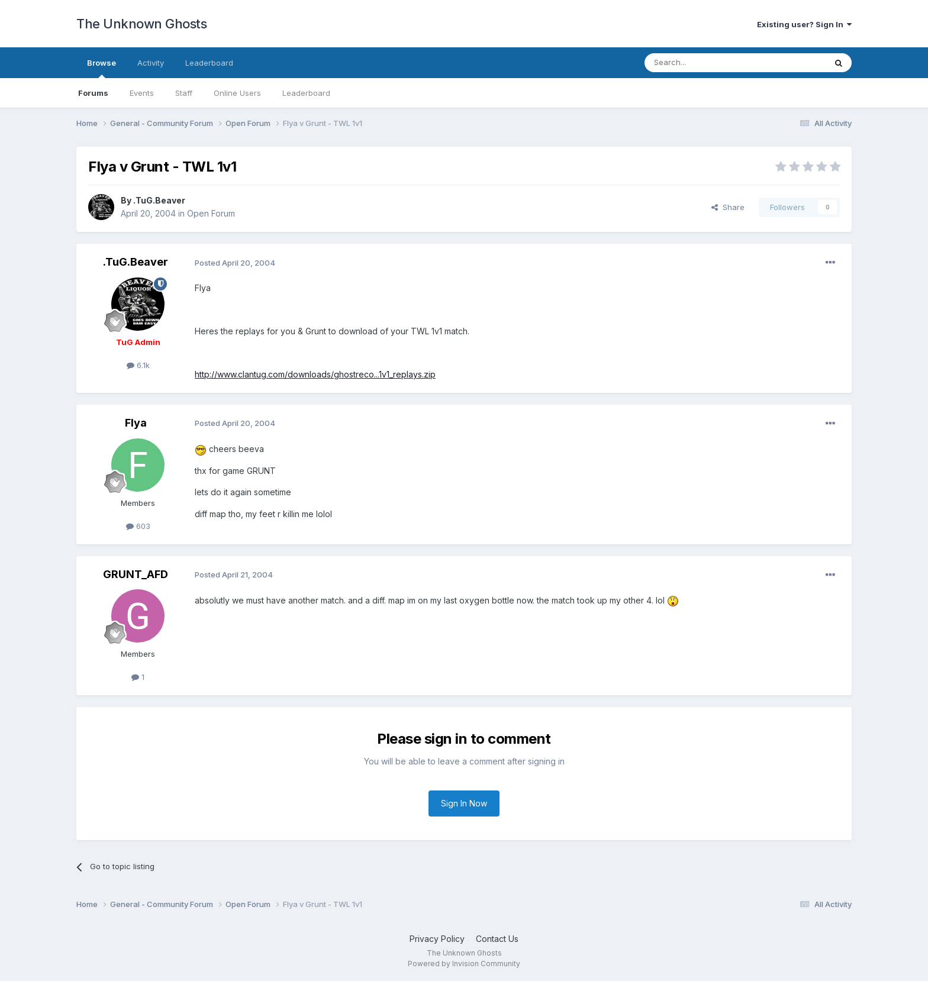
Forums (93, 93)
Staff (183, 93)
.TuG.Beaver (159, 200)
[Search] (705, 62)
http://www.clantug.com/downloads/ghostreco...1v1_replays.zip (315, 374)
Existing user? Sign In (804, 24)
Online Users (237, 93)
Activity (150, 62)
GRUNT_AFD (135, 574)
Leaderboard (306, 93)
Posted (235, 262)
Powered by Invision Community (464, 963)
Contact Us (497, 939)
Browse (101, 68)
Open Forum (211, 213)
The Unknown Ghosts (141, 23)
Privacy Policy (437, 939)
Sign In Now (464, 803)
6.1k (138, 365)
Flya (136, 423)
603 (138, 526)
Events (142, 93)
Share (728, 207)
